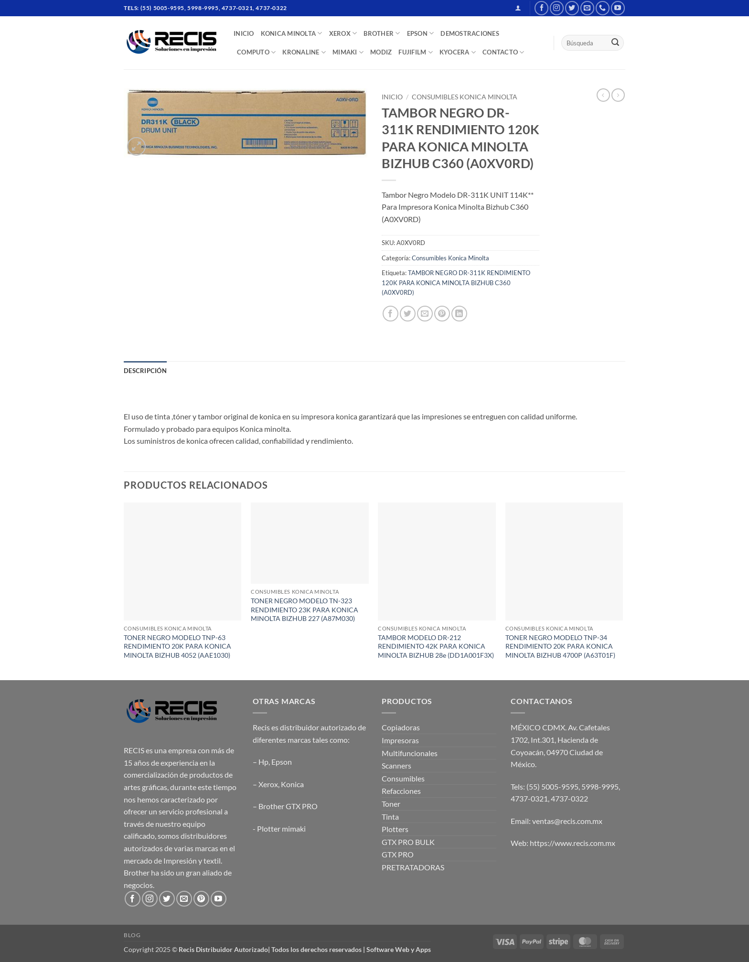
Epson (281, 761)
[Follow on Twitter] (572, 8)
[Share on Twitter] (408, 313)
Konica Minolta (291, 33)
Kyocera (457, 52)
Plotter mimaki (281, 828)
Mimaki (348, 52)
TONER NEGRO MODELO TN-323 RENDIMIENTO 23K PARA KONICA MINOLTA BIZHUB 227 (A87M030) (304, 609)
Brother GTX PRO (288, 806)
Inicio (392, 97)
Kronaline (304, 52)
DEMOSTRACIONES (469, 33)
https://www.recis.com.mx (572, 842)
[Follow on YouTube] (618, 8)
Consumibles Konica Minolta (464, 97)
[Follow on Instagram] (557, 8)
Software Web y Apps (398, 949)
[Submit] (615, 43)
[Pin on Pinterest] (442, 313)
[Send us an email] (587, 8)
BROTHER (382, 33)
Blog (132, 935)
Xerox (268, 784)
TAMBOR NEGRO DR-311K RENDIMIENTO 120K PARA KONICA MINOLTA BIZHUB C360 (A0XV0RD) (456, 282)
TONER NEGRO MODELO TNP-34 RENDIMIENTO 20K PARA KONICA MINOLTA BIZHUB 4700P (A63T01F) (560, 646)
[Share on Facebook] (390, 313)
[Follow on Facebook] (541, 8)
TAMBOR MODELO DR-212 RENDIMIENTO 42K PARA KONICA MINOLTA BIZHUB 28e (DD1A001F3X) (436, 646)
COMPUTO (256, 52)
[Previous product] (618, 95)
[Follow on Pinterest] (201, 899)
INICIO (244, 33)
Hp (263, 761)
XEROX (343, 33)
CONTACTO (503, 52)
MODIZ (381, 52)
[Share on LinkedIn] (459, 313)
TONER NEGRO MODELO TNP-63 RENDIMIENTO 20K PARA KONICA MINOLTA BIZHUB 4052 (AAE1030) (177, 646)
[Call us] (603, 8)
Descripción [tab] (145, 370)
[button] (518, 8)
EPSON (420, 33)
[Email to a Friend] (425, 313)
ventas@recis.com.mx (567, 820)
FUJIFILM (415, 52)
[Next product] (603, 95)
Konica (292, 784)
